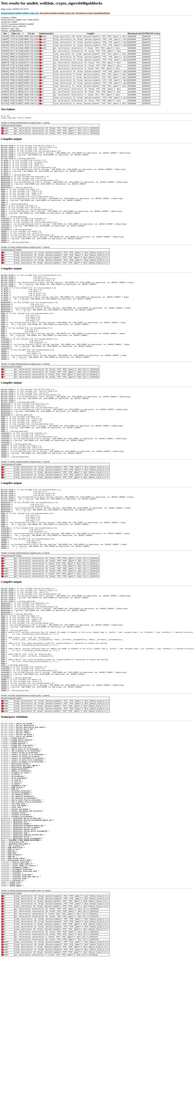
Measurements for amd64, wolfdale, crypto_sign (20, 13)
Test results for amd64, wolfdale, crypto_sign (57, 13)
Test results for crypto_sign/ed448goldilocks (92, 13)
